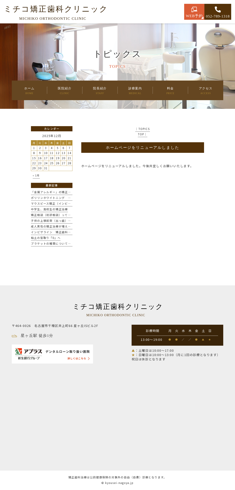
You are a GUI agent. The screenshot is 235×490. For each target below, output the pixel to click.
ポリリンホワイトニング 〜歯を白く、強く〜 (63, 198)
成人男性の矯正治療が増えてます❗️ (56, 226)
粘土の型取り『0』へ (46, 238)
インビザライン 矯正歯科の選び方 (55, 232)
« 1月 (36, 175)
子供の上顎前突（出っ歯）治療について (60, 221)
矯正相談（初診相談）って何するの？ (57, 215)
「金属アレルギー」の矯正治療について (58, 192)
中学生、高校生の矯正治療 (49, 209)
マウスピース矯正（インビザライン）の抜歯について (68, 203)
